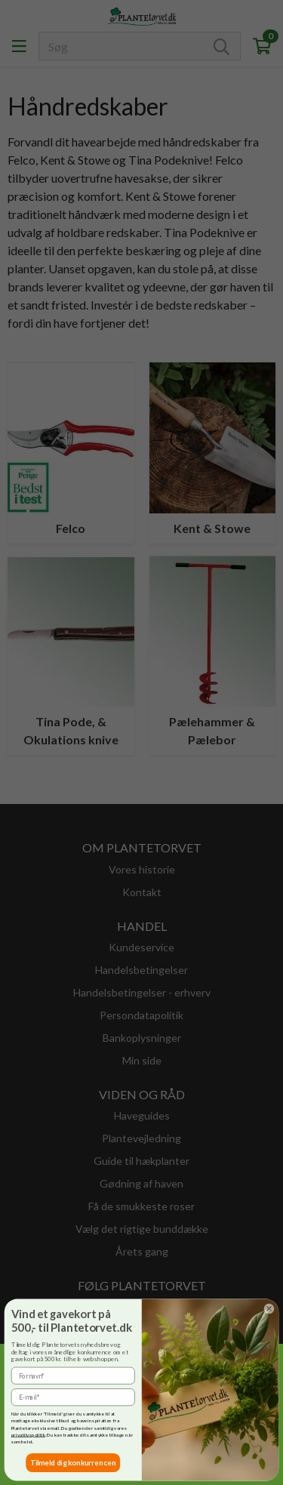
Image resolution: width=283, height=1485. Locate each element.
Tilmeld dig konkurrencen (73, 1462)
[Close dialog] (268, 1308)
